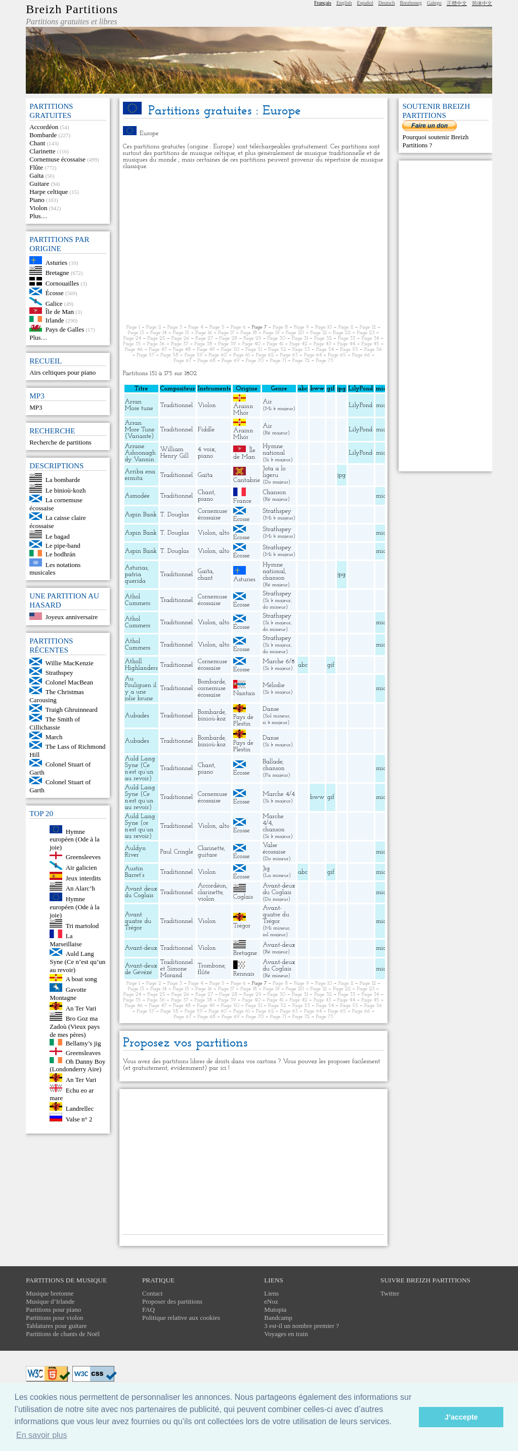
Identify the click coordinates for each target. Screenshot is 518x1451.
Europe (149, 133)
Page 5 (217, 327)
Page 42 (298, 344)
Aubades (137, 715)
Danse (271, 709)
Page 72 (301, 361)
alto (224, 533)
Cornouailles (62, 283)
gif (330, 665)
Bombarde (43, 135)
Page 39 (227, 344)
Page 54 (325, 349)
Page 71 (278, 361)
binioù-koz (212, 718)
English (344, 3)
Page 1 (133, 327)
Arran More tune (139, 405)
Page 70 (255, 361)
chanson (273, 578)
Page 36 (156, 344)
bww (317, 797)
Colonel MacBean (69, 682)
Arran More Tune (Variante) (140, 429)
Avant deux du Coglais (141, 892)
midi (382, 405)
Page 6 (238, 327)
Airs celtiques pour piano (62, 372)
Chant (37, 143)
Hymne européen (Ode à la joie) (75, 839)
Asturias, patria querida (137, 574)
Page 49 (205, 349)
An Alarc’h (80, 888)
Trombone (211, 965)
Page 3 (174, 327)
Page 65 (337, 355)
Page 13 (136, 333)
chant (205, 578)
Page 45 (370, 344)
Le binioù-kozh (66, 490)
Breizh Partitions (72, 9)
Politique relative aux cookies (181, 1317)
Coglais (243, 897)
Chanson (274, 492)
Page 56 (373, 349)
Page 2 (153, 327)
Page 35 (132, 344)
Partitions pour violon (54, 1317)
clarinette (210, 892)
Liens (271, 1293)
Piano (37, 200)
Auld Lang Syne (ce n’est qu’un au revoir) (140, 826)
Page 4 (195, 327)
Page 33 (347, 338)
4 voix (206, 449)
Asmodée (137, 496)
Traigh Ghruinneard (72, 709)
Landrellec (80, 1108)
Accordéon (43, 127)
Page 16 (203, 333)
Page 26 (180, 338)
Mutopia (275, 1309)
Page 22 (342, 333)
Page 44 (346, 344)
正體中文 (457, 3)
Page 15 (181, 333)
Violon (38, 208)
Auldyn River (135, 851)
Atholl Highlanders (141, 664)
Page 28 (228, 338)
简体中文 (482, 3)
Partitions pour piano (53, 1309)
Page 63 (288, 355)
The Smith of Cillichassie (54, 723)
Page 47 (157, 349)
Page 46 (134, 349)
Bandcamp (278, 1317)
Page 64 (313, 355)
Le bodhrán (61, 554)
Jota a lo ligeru (274, 471)
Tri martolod (82, 925)
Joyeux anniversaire (72, 617)
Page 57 (145, 355)
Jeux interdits (83, 877)
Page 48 (182, 349)
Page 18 (248, 333)
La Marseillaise (66, 940)
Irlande (55, 320)
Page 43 (322, 344)
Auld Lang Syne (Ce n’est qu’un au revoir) (77, 962)
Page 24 (132, 338)
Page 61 (241, 355)
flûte (204, 972)
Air (267, 401)
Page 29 (252, 338)
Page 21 (318, 333)
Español (365, 3)
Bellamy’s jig (83, 1043)
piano (205, 456)
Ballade (272, 761)
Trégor (241, 925)
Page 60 (217, 355)
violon (206, 899)
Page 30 (277, 338)
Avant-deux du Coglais (279, 889)
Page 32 (323, 338)
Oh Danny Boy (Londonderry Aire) (77, 1065)
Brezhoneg (411, 3)
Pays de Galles (65, 329)
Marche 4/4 (279, 794)
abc (303, 665)
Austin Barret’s (135, 871)
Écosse (55, 293)
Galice (54, 303)
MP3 (35, 407)
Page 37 (179, 344)
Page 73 (324, 361)
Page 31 (300, 338)
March (54, 737)
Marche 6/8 (279, 661)
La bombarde (63, 479)
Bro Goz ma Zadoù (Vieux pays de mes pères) (75, 1026)
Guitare (39, 183)
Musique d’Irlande (50, 1301)
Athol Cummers (138, 600)
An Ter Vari (81, 1008)
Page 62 (265, 355)
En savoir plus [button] (41, 1435)
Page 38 (203, 344)
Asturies (56, 262)
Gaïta (36, 175)
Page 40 (251, 344)
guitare (208, 855)
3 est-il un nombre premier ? (301, 1325)
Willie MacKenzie (70, 663)
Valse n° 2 (79, 1119)
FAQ (148, 1309)
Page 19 (271, 333)
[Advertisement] (253, 247)
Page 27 (204, 338)
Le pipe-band (63, 545)
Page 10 (323, 327)
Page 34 (370, 338)
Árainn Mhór (243, 409)
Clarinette (42, 151)
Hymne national (274, 449)
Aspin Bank (141, 514)
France (242, 501)
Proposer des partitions (172, 1301)
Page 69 (231, 361)
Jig (266, 868)
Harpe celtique (48, 191)
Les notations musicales (54, 568)
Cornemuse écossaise (57, 159)
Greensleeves (83, 857)
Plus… (38, 216)
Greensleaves (83, 1053)
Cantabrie (246, 480)
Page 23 (365, 333)
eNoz (271, 1301)
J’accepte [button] (461, 1417)
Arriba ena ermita (140, 474)
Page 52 (277, 349)
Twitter (389, 1293)
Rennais (243, 974)
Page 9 (301, 327)
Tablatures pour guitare (56, 1325)
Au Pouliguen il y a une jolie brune (141, 688)
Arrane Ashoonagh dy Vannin (140, 453)
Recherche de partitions (60, 442)
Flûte (36, 167)
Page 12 (368, 327)
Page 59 (193, 355)
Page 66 (361, 355)
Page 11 (346, 327)
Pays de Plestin (243, 720)
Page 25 (156, 338)
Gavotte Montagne (68, 993)
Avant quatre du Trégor (138, 921)
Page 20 (295, 333)
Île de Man (60, 311)
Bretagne (57, 272)
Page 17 (226, 333)
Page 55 (349, 349)
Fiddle (206, 429)
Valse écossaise (274, 848)
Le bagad (58, 536)
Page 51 (253, 349)
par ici (217, 1068)
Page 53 (301, 349)
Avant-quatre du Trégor (276, 914)
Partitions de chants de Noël (63, 1334)
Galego (434, 3)
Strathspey (59, 672)
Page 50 (230, 349)
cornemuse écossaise (212, 691)
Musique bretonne (49, 1293)
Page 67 (182, 361)
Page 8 (280, 327)
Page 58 (169, 355)
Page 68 (206, 361)
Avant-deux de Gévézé (141, 969)
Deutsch (386, 3)
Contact (152, 1293)
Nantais (244, 693)
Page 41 (275, 344)
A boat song (81, 979)
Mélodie (273, 685)
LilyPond (361, 405)
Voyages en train (286, 1334)
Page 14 (158, 333)
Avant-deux (141, 948)
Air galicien (81, 867)
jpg (341, 475)
